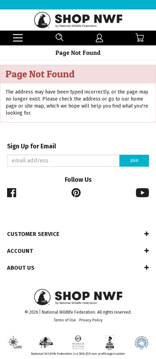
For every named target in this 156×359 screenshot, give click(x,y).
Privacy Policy (90, 320)
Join (134, 161)
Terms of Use (65, 320)
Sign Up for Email (31, 146)
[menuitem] (99, 38)
